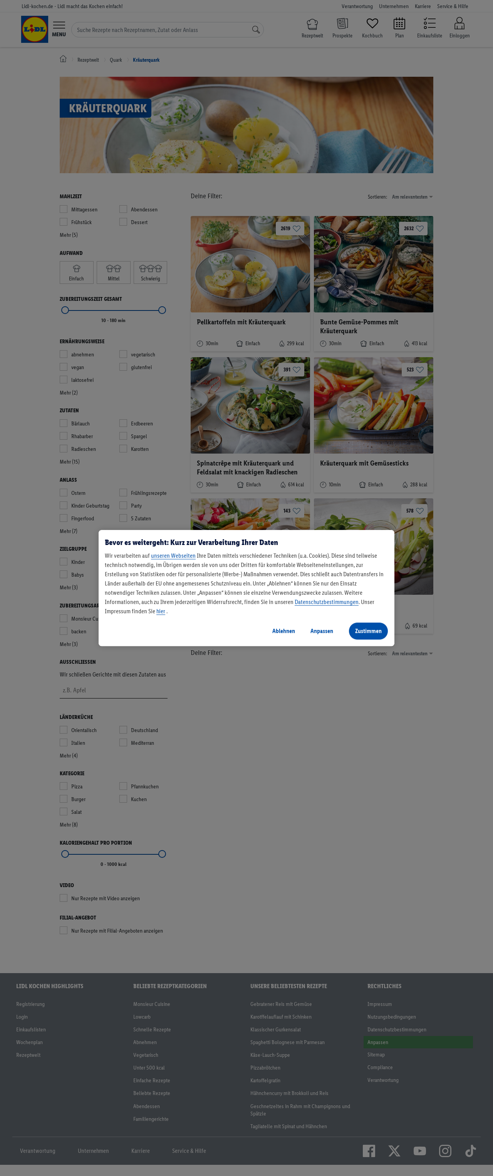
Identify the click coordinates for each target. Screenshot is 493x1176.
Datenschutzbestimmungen (327, 602)
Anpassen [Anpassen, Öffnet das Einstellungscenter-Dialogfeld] (321, 630)
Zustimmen (368, 630)
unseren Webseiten (173, 555)
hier (160, 611)
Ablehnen (283, 630)
